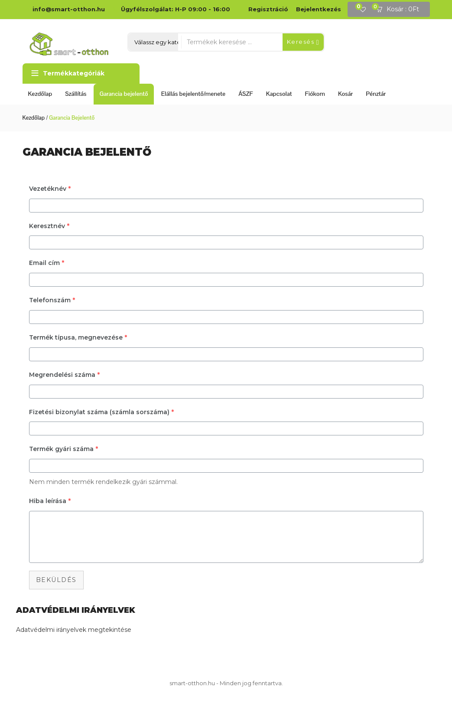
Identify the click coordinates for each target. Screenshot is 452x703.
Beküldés (56, 580)
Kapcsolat (279, 94)
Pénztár (376, 94)
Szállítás (75, 94)
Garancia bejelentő (123, 94)
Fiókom (315, 94)
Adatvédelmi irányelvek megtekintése (73, 630)
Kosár (345, 94)
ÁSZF (245, 94)
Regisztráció (268, 9)
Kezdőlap (40, 94)
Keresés (303, 42)
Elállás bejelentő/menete (193, 94)
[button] (400, 9)
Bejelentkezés (318, 9)
